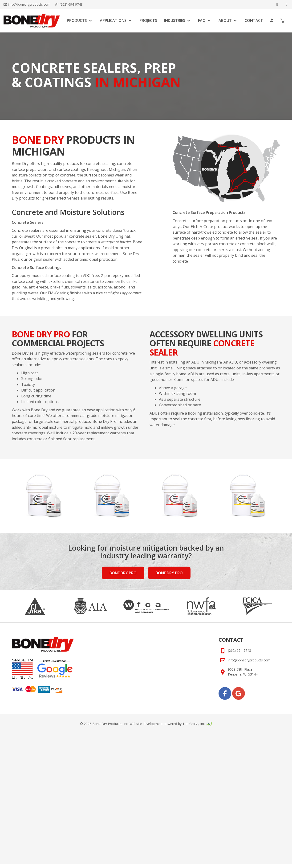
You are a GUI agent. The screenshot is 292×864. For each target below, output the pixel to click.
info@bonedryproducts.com (29, 4)
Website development (146, 723)
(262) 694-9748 (71, 4)
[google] (286, 4)
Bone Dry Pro (123, 573)
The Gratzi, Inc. (197, 723)
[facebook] (277, 4)
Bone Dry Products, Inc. (110, 723)
